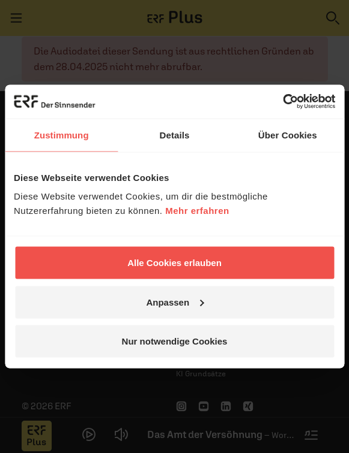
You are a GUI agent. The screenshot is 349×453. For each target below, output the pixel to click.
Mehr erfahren (197, 211)
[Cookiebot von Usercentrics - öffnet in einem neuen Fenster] (282, 102)
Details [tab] (175, 134)
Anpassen (175, 302)
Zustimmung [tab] (61, 134)
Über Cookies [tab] (287, 134)
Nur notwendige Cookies (175, 341)
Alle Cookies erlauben (174, 263)
